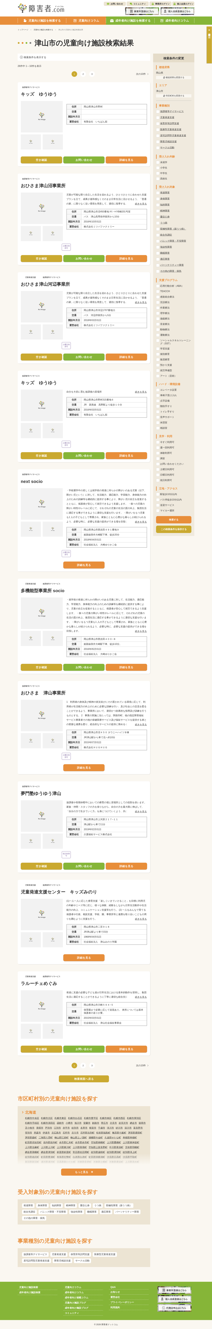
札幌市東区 (60, 1118)
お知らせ (115, 1292)
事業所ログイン (162, 4)
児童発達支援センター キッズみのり (59, 891)
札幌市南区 (106, 1118)
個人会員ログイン (185, 4)
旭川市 (78, 1123)
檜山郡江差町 (61, 1137)
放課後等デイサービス (35, 1254)
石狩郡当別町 (87, 1132)
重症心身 (85, 1205)
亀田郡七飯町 (119, 1132)
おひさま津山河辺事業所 (45, 284)
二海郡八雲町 (46, 1137)
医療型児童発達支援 (104, 1254)
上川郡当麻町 (32, 1147)
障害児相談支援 (62, 1260)
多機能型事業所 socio (42, 590)
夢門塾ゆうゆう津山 (41, 793)
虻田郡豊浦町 (48, 1157)
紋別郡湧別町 (114, 1152)
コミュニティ (139, 4)
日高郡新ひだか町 (66, 1162)
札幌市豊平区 (91, 1118)
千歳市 (101, 1128)
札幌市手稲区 (32, 1123)
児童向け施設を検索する (43, 30)
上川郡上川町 (48, 1147)
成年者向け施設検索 (29, 1292)
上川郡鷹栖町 (114, 1142)
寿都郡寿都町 (130, 1137)
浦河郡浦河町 (48, 1162)
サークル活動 (82, 1260)
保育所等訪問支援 (80, 1254)
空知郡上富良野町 (98, 1147)
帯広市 (104, 1123)
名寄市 (83, 1128)
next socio (32, 481)
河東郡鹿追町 (116, 1162)
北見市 (113, 1123)
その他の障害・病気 (34, 1218)
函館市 (60, 1123)
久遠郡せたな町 (113, 1137)
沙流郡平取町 (130, 1157)
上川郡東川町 (64, 1147)
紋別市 (75, 1128)
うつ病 (97, 1205)
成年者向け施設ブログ (76, 1308)
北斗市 (75, 1132)
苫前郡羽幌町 (132, 1147)
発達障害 (28, 1205)
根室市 (92, 1128)
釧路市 (95, 1123)
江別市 (57, 1128)
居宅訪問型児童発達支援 (36, 1260)
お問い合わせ (117, 4)
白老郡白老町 (80, 1157)
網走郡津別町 (48, 1152)
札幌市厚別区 (134, 1118)
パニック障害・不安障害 (53, 1212)
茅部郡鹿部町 (135, 1132)
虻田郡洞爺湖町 (97, 1157)
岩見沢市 (123, 1123)
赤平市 (66, 1128)
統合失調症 (29, 1212)
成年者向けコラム (74, 1292)
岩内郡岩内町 (50, 1142)
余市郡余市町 (82, 1142)
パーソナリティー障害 (127, 1212)
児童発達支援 (59, 1254)
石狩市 (66, 1132)
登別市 (28, 1132)
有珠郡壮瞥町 (64, 1157)
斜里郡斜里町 (64, 1152)
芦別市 (48, 1128)
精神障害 (70, 1205)
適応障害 (106, 1212)
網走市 (133, 1123)
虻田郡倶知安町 (33, 1142)
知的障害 (56, 1205)
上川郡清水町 (132, 1162)
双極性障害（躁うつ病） (119, 1205)
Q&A (113, 1287)
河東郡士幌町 (100, 1162)
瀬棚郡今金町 (96, 1137)
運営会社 (115, 1297)
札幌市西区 (119, 1118)
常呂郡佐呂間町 (81, 1152)
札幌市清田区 (48, 1123)
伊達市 (46, 1132)
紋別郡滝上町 (130, 1152)
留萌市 (142, 1123)
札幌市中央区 (32, 1118)
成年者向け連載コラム (76, 1297)
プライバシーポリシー (122, 1302)
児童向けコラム (73, 1287)
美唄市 (39, 1128)
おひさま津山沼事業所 (43, 185)
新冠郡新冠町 (32, 1162)
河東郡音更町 (84, 1162)
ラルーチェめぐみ (39, 983)
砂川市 (119, 1128)
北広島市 (56, 1132)
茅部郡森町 (31, 1137)
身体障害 (42, 1205)
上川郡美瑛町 (80, 1147)
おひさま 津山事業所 (43, 692)
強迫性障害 (76, 1212)
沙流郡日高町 (114, 1157)
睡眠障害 (92, 1212)
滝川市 (110, 1128)
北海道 (30, 1112)
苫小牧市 (29, 1128)
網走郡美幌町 (32, 1152)
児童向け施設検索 (28, 1287)
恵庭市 (37, 1132)
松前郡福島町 (103, 1132)
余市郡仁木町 (66, 1142)
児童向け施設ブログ (75, 1302)
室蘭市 (86, 1123)
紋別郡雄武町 (32, 1157)
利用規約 (115, 1307)
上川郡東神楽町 (131, 1142)
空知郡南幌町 (98, 1142)
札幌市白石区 (75, 1118)
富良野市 (138, 1128)
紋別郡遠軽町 (98, 1152)
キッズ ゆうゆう (39, 94)
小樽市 (69, 1123)
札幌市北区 (47, 1118)
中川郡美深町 (116, 1147)
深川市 (128, 1128)
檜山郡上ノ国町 (78, 1137)
